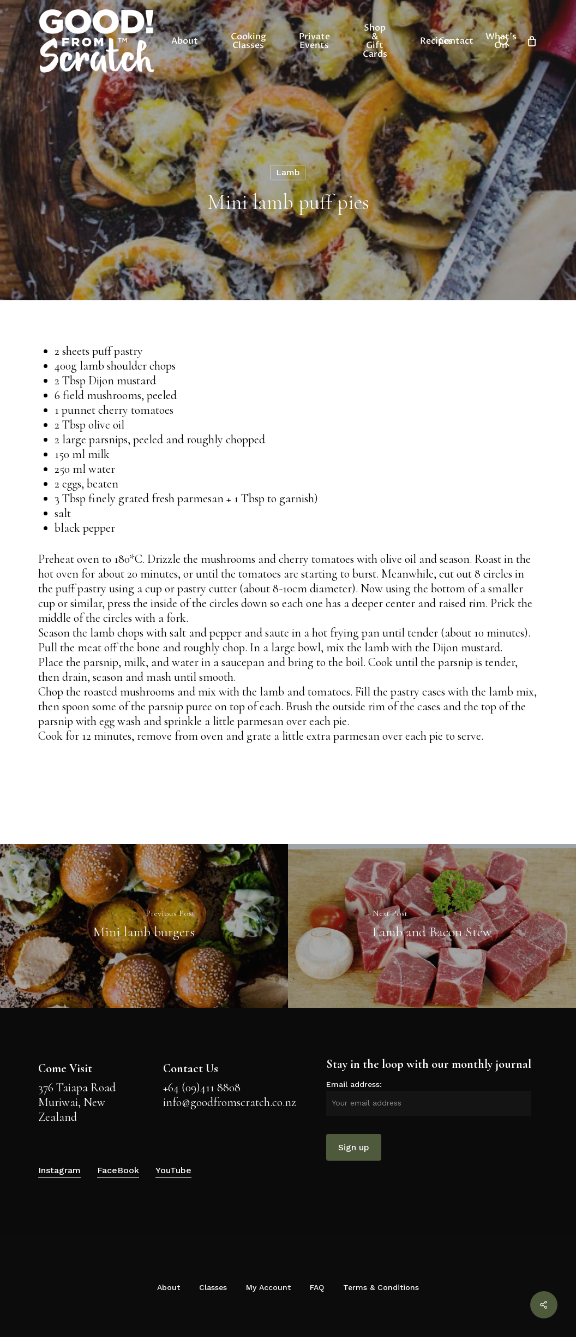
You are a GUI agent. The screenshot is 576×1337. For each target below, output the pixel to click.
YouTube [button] (173, 1170)
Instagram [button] (59, 1170)
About (168, 1287)
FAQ (317, 1287)
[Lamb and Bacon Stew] (432, 926)
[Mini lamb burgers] (144, 926)
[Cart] (532, 41)
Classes (213, 1287)
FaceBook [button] (118, 1170)
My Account (268, 1287)
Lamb (288, 172)
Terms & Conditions (381, 1287)
